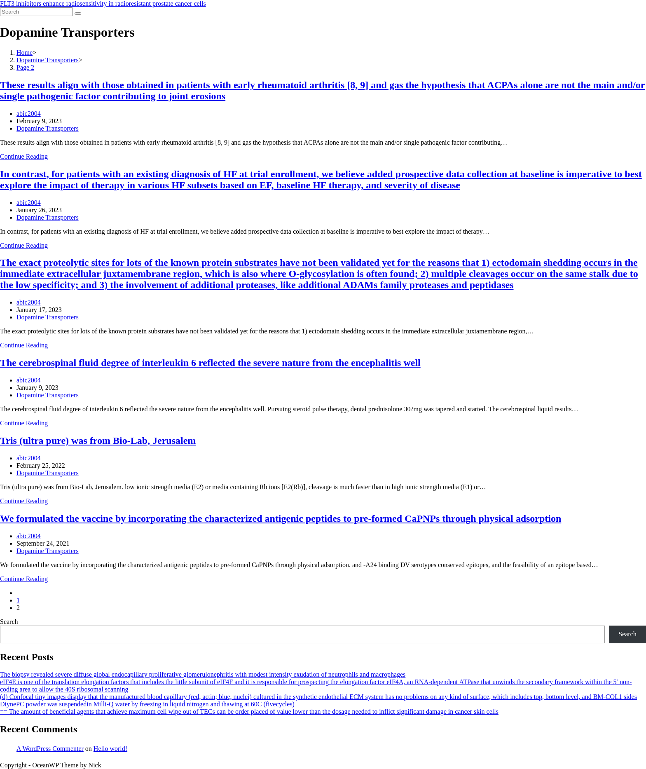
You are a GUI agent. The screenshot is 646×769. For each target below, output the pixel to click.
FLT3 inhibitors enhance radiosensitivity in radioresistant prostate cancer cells (103, 3)
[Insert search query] (36, 11)
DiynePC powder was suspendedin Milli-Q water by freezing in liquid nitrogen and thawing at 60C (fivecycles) (147, 704)
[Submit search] (78, 13)
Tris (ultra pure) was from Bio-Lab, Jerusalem (98, 440)
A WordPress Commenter (50, 748)
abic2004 (28, 113)
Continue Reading (24, 156)
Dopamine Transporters (47, 128)
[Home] (24, 52)
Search (9, 621)
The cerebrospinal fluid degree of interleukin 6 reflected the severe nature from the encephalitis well (210, 362)
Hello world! (110, 748)
